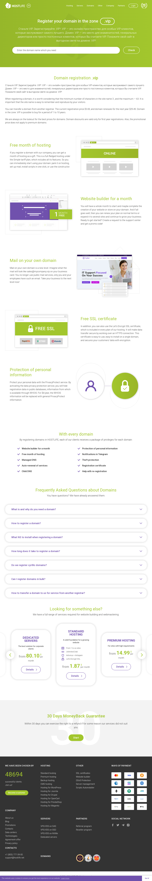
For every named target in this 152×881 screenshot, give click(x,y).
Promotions (10, 825)
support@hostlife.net (14, 857)
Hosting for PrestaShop (51, 802)
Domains (90, 6)
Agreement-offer (13, 839)
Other (100, 6)
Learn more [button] (65, 878)
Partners (121, 6)
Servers (80, 6)
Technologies (11, 836)
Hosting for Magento (50, 805)
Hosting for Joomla (49, 791)
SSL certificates (83, 773)
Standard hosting (48, 773)
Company (110, 6)
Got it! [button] (147, 878)
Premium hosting (48, 777)
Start (76, 737)
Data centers (11, 832)
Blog (7, 821)
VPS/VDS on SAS (48, 826)
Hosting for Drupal (49, 795)
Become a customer (16, 793)
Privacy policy (11, 843)
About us (9, 818)
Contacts (9, 828)
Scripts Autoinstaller (85, 787)
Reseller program (84, 830)
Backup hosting (48, 780)
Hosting (69, 6)
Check (131, 50)
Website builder (83, 777)
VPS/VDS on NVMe (49, 833)
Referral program (84, 826)
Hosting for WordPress (51, 787)
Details (30, 669)
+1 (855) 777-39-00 (14, 854)
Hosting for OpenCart (50, 798)
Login (133, 6)
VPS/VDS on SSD (48, 830)
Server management (85, 784)
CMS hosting (46, 784)
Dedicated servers (49, 837)
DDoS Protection (83, 780)
